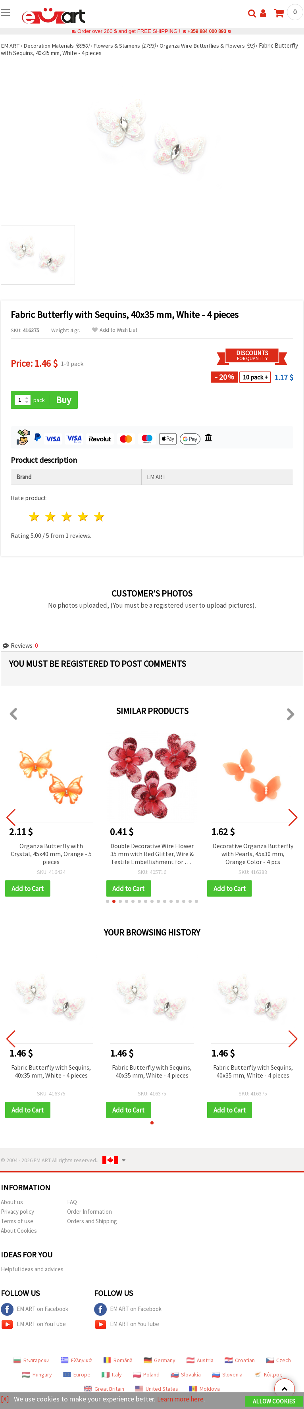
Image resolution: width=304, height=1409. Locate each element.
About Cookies (19, 1231)
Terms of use (17, 1222)
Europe (76, 1375)
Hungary (37, 1375)
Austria (200, 1361)
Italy (112, 1375)
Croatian (240, 1361)
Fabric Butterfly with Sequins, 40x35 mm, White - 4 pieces (51, 1072)
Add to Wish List (114, 330)
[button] (107, 901)
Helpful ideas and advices (32, 1270)
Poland (146, 1375)
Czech (278, 1361)
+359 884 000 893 (207, 31)
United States (156, 1390)
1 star (35, 517)
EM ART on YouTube (33, 1325)
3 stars (67, 517)
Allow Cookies (274, 1401)
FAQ (72, 1203)
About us (12, 1203)
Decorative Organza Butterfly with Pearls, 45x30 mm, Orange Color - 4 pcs (253, 854)
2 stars (51, 517)
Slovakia (186, 1375)
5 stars (99, 517)
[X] (5, 1399)
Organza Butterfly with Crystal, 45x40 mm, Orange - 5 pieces (51, 854)
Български (31, 1361)
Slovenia (227, 1375)
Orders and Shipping (92, 1222)
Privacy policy (17, 1212)
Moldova (204, 1390)
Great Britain (104, 1390)
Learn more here (181, 1399)
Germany (159, 1361)
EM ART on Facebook (34, 1310)
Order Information (89, 1212)
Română (118, 1361)
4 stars (83, 517)
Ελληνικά (76, 1361)
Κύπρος (268, 1375)
